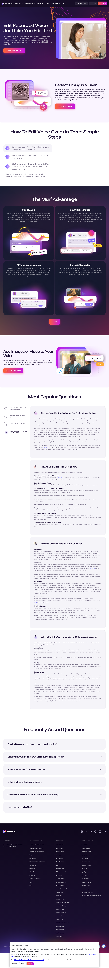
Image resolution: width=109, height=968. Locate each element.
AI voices (92, 585)
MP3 (35, 619)
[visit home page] (7, 3)
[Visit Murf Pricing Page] (61, 3)
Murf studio (61, 494)
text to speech (47, 464)
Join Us (55, 339)
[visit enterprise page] (54, 3)
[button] (19, 3)
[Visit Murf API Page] (48, 3)
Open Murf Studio (14, 51)
